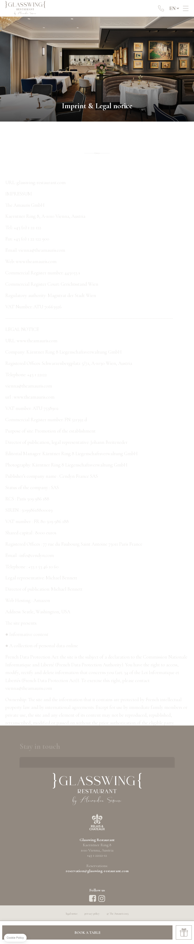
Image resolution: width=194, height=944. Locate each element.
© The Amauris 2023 (117, 913)
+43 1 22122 (161, 8)
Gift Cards (184, 932)
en (172, 8)
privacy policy (92, 913)
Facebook (92, 898)
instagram (101, 898)
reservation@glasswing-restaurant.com (97, 870)
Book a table (87, 932)
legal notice (72, 913)
